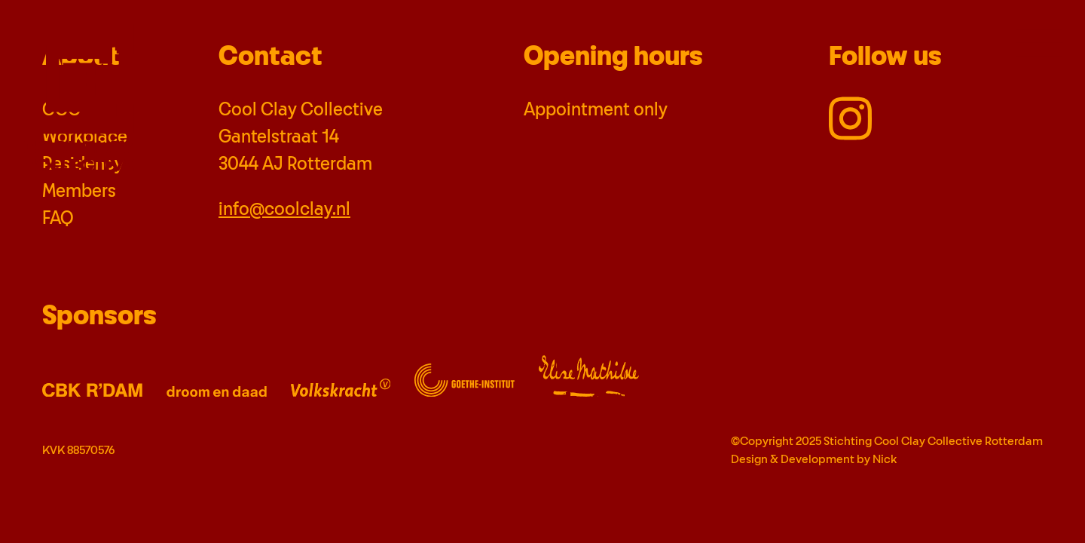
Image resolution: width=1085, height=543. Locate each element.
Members (79, 192)
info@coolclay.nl (284, 210)
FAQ (58, 219)
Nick (885, 459)
